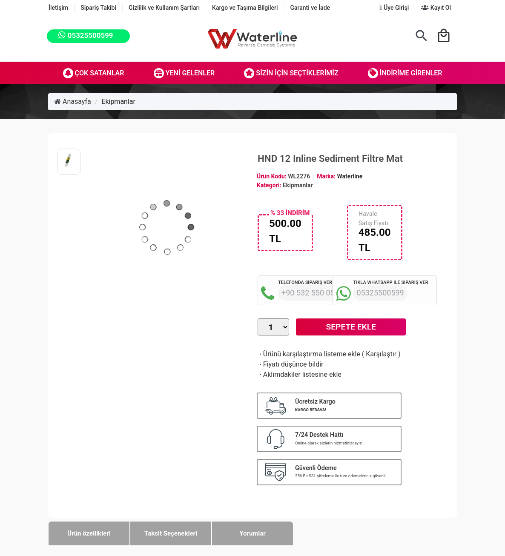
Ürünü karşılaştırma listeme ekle (309, 354)
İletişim (58, 7)
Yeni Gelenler (184, 73)
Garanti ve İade (310, 7)
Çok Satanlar (93, 73)
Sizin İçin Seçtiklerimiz (291, 73)
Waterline (350, 176)
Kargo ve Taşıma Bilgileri (245, 7)
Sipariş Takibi (98, 7)
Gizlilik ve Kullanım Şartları (164, 7)
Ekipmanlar (118, 101)
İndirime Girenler (405, 73)
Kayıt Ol (436, 7)
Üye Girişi (394, 7)
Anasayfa (73, 101)
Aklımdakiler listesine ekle (299, 374)
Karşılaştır (381, 354)
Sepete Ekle (351, 327)
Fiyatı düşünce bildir (291, 364)
